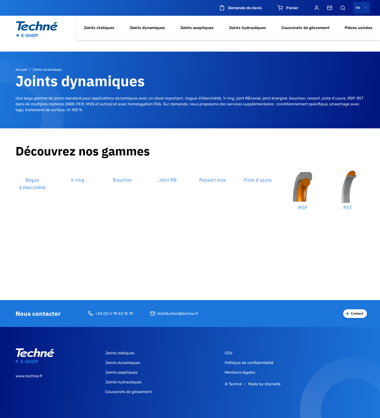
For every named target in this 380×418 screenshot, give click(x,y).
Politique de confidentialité (249, 362)
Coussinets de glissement (305, 27)
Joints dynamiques (147, 27)
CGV (228, 353)
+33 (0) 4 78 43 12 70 (110, 313)
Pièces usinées (358, 27)
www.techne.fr (29, 376)
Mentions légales (240, 372)
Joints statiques (99, 27)
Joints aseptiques (197, 27)
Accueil (21, 70)
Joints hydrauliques (247, 27)
